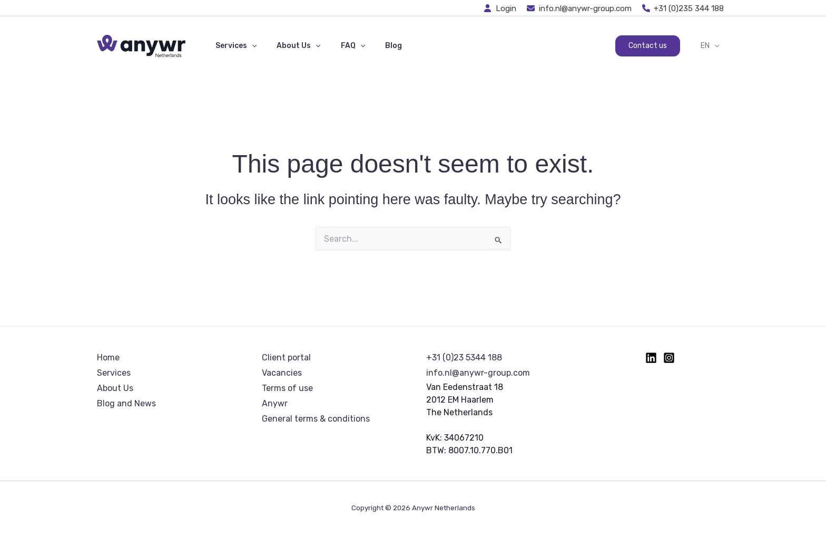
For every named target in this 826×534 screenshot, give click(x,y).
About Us (115, 388)
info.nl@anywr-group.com (478, 373)
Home (108, 357)
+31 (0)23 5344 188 (464, 357)
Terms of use (287, 388)
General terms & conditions (316, 419)
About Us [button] (290, 46)
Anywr (275, 403)
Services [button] (233, 46)
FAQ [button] (340, 46)
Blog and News (126, 403)
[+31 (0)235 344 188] (683, 8)
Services (114, 373)
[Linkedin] (651, 358)
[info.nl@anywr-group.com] (579, 8)
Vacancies (282, 373)
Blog (375, 45)
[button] (249, 46)
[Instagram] (669, 358)
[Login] (500, 8)
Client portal (286, 357)
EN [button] (712, 46)
